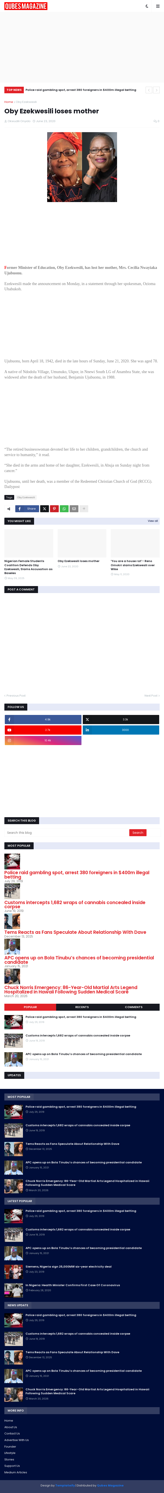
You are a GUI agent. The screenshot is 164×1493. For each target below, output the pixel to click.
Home (8, 102)
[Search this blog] (67, 832)
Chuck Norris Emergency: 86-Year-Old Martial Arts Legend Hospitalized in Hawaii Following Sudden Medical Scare (70, 989)
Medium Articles (15, 1472)
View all (153, 521)
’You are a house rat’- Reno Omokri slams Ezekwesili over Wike (133, 565)
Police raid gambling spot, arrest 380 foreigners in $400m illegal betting (81, 90)
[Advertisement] (82, 47)
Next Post (151, 696)
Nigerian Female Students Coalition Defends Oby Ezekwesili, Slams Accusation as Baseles (28, 567)
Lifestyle (10, 1453)
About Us (10, 1427)
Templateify (65, 1485)
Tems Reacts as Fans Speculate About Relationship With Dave (75, 932)
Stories (9, 1459)
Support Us (12, 1466)
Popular (30, 1007)
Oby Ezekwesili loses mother (79, 561)
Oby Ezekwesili (26, 102)
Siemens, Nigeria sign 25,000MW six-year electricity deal (69, 1267)
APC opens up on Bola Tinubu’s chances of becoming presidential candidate (79, 960)
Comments (134, 1007)
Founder (10, 1447)
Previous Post (16, 696)
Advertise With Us (16, 1440)
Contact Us (12, 1433)
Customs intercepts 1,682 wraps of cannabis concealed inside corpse (74, 904)
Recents (82, 1007)
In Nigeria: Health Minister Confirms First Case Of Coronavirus (73, 1285)
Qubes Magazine (110, 1485)
